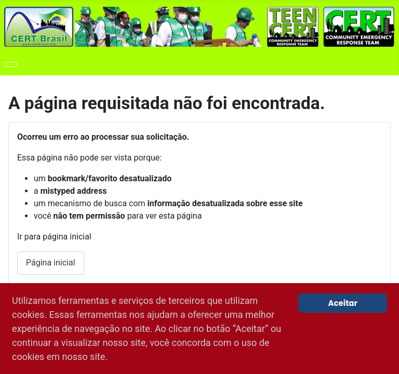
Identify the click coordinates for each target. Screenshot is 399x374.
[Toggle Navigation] (11, 64)
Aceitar (342, 303)
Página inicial (50, 263)
